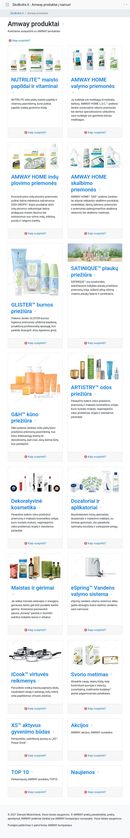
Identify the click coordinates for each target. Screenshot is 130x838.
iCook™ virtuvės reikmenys (29, 677)
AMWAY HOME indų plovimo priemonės (34, 180)
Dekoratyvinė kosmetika (26, 504)
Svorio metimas (89, 674)
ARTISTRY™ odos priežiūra (91, 390)
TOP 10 (20, 772)
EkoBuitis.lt (17, 13)
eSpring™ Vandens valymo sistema (93, 591)
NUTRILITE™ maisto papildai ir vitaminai (34, 82)
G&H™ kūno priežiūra (25, 417)
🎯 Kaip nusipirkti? (19, 40)
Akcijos (79, 725)
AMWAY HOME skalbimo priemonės (89, 183)
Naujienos (83, 772)
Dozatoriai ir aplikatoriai (85, 504)
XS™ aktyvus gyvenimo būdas (30, 728)
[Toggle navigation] (7, 4)
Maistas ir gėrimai (32, 588)
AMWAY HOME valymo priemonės (93, 82)
